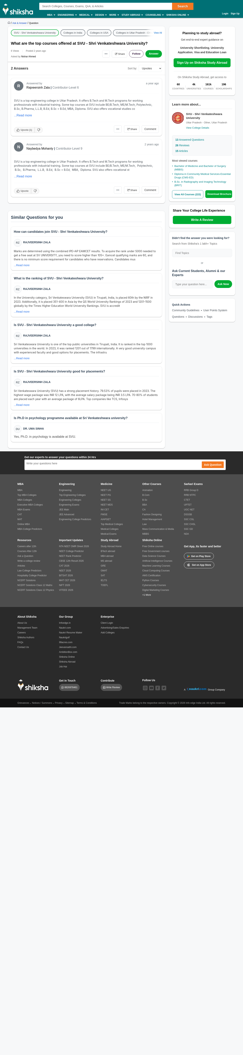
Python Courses (150, 582)
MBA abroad (107, 557)
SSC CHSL (190, 526)
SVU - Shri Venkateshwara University (35, 32)
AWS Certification (151, 577)
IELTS (104, 582)
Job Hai (63, 668)
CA (144, 511)
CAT (19, 516)
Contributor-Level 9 (69, 148)
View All (158, 32)
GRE (103, 567)
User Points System (215, 310)
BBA (144, 506)
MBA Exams (23, 511)
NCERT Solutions (26, 582)
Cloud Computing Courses (156, 572)
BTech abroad (108, 553)
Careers (21, 634)
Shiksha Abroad (67, 663)
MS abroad (106, 562)
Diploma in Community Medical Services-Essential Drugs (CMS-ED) (202, 176)
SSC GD (188, 530)
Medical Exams (108, 535)
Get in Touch (67, 682)
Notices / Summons (42, 704)
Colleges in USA (99, 32)
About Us (22, 624)
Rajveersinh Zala (38, 87)
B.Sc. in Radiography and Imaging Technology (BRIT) (200, 183)
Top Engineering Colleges (72, 496)
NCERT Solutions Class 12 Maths (34, 587)
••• (104, 53)
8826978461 (71, 689)
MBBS (145, 535)
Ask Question (212, 466)
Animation (147, 492)
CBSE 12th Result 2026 (71, 562)
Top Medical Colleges (112, 526)
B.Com (145, 496)
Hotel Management (152, 521)
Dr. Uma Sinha (33, 430)
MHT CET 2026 (67, 582)
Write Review (113, 689)
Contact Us (23, 649)
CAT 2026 (64, 567)
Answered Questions (189, 139)
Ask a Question (25, 557)
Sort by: (132, 68)
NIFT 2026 (64, 587)
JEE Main (64, 511)
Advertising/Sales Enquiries (115, 629)
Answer (154, 53)
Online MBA (23, 526)
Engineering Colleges (70, 501)
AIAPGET (106, 521)
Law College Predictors (29, 572)
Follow (136, 53)
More (114, 15)
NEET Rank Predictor (70, 557)
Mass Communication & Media (158, 530)
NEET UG (106, 492)
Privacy (58, 704)
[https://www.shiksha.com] (9, 22)
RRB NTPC (190, 496)
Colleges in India (73, 32)
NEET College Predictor (71, 553)
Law (144, 526)
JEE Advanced (66, 516)
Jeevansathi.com (68, 649)
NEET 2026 (65, 572)
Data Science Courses (153, 557)
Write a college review (28, 562)
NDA (186, 535)
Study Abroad (132, 15)
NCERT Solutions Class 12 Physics (35, 591)
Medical (85, 15)
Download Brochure (220, 194)
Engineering (67, 15)
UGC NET (189, 511)
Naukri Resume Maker (70, 634)
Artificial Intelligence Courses (157, 562)
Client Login (107, 624)
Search (182, 6)
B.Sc (144, 501)
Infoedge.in (65, 624)
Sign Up (235, 13)
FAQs (20, 644)
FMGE (104, 516)
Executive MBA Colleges (30, 506)
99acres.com (66, 644)
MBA (51, 15)
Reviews (182, 145)
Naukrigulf (64, 639)
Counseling (154, 15)
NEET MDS (107, 506)
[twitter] (163, 689)
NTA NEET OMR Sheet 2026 (74, 548)
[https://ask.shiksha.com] (20, 22)
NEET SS (106, 501)
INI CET (105, 511)
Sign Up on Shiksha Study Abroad (202, 62)
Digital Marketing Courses (155, 591)
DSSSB (188, 516)
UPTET (187, 506)
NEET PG (106, 496)
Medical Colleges (109, 530)
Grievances (23, 704)
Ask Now (223, 284)
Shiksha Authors (25, 639)
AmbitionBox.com (68, 653)
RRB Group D (191, 492)
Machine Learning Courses (156, 567)
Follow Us (148, 682)
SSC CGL (189, 521)
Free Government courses (155, 553)
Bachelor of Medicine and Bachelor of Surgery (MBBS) (200, 168)
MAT (19, 521)
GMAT (104, 572)
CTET (187, 501)
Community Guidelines (185, 310)
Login (225, 13)
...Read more (23, 115)
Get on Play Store (199, 558)
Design (100, 15)
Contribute (108, 682)
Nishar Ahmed (28, 56)
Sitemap (69, 704)
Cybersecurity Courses (154, 587)
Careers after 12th (26, 548)
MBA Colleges (24, 501)
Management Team (27, 629)
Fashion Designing (152, 516)
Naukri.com (65, 629)
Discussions (195, 316)
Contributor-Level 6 (65, 87)
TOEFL (104, 587)
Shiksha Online (177, 15)
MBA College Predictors (29, 530)
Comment (150, 129)
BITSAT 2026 (66, 577)
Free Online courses (152, 548)
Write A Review (202, 219)
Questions (178, 316)
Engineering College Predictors (75, 521)
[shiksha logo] (34, 687)
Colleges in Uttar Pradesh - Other (134, 32)
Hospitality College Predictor (32, 577)
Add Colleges (108, 634)
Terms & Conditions (87, 704)
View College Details (197, 127)
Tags (209, 316)
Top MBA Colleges (27, 496)
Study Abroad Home (111, 548)
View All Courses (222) (188, 194)
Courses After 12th (27, 553)
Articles (181, 151)
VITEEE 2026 (66, 591)
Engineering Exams (69, 506)
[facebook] (157, 689)
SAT (103, 577)
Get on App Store (199, 566)
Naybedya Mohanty (39, 148)
